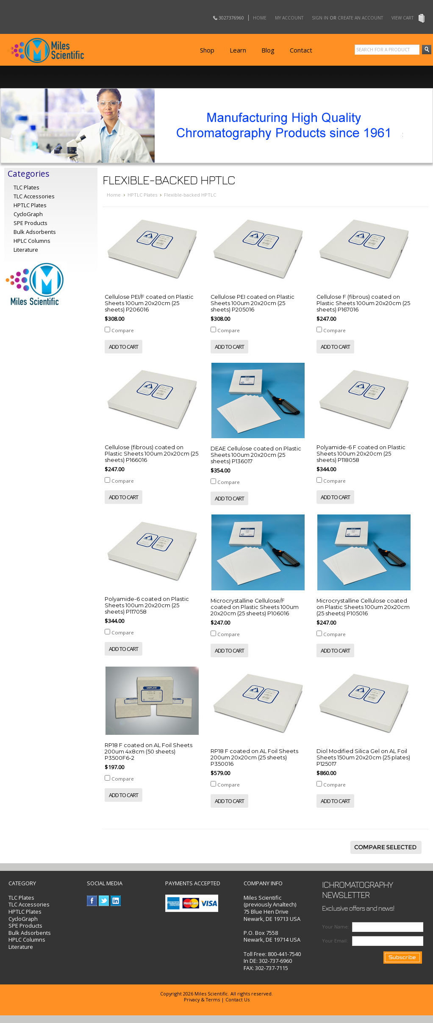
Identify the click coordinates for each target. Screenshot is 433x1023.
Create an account (360, 18)
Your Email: (335, 940)
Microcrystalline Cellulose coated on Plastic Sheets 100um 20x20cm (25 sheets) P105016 (363, 607)
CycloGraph (23, 919)
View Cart (402, 18)
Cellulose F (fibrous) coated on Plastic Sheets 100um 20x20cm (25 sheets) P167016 (363, 303)
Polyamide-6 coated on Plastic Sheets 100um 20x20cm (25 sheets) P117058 (147, 605)
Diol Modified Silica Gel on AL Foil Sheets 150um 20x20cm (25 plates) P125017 (363, 757)
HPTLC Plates (142, 195)
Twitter (104, 900)
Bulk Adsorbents (35, 232)
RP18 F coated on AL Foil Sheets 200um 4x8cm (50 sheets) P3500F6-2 (148, 751)
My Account (289, 18)
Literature (26, 249)
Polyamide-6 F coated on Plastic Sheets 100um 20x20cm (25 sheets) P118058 (360, 453)
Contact (301, 50)
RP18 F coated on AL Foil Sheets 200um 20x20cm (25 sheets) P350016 (254, 757)
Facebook (92, 900)
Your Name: (335, 926)
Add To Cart (123, 346)
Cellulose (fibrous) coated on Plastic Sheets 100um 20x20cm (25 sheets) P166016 (151, 453)
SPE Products (30, 223)
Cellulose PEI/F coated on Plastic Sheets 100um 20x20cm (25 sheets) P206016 (149, 303)
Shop (207, 50)
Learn (238, 50)
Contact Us (237, 999)
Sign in (320, 18)
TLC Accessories (34, 196)
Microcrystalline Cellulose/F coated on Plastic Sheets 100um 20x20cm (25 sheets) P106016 (255, 607)
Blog (268, 50)
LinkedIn (116, 900)
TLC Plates (21, 897)
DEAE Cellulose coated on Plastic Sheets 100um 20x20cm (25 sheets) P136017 (256, 454)
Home (259, 18)
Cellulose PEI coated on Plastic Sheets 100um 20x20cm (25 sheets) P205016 (252, 303)
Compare (122, 330)
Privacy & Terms (202, 999)
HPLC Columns (32, 241)
